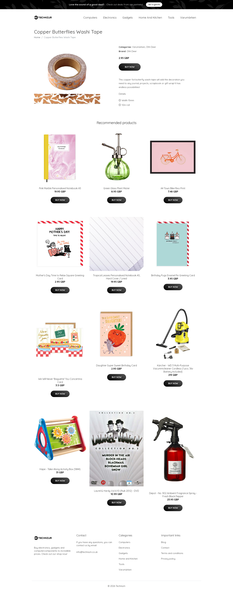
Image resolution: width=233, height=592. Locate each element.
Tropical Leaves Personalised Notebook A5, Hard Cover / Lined (116, 278)
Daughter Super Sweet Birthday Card (116, 366)
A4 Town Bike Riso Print (173, 189)
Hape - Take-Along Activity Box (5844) (60, 470)
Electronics (109, 18)
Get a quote (154, 4)
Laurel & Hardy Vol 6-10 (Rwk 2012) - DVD (116, 491)
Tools (171, 18)
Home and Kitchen (150, 18)
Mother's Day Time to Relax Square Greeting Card (60, 278)
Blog (163, 543)
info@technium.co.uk (87, 552)
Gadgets (127, 18)
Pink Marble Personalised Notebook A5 (60, 189)
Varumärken (188, 18)
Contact (165, 548)
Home (37, 38)
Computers (90, 18)
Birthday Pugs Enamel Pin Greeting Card (173, 276)
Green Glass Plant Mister (116, 189)
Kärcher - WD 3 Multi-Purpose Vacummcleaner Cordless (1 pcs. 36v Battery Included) (173, 369)
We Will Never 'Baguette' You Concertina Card (60, 381)
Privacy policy (168, 559)
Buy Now (129, 67)
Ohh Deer (151, 48)
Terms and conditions (172, 554)
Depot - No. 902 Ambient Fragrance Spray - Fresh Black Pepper (173, 496)
